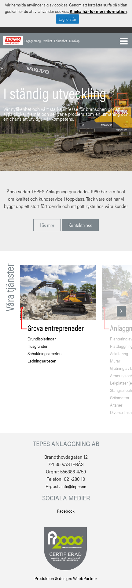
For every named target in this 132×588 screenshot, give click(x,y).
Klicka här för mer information (98, 11)
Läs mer (47, 225)
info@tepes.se (73, 486)
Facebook (66, 511)
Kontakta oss (80, 225)
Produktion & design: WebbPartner (66, 578)
